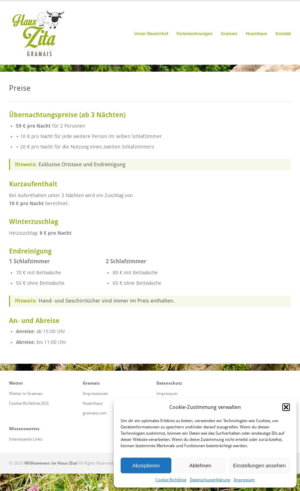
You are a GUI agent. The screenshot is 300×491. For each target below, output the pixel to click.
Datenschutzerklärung (210, 479)
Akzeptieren (146, 465)
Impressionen (95, 393)
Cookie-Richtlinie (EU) (29, 403)
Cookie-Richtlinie (170, 479)
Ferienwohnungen (194, 33)
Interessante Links (25, 439)
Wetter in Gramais (25, 393)
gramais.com (95, 413)
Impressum (244, 479)
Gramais (229, 33)
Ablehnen (200, 465)
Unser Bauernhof (151, 33)
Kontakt (283, 33)
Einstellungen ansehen (259, 465)
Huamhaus (256, 33)
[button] (286, 407)
